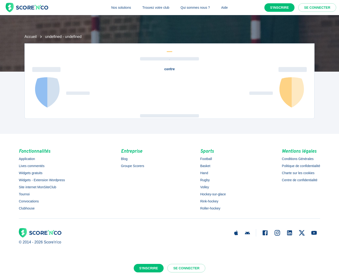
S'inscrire (279, 7)
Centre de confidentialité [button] (299, 180)
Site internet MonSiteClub (37, 187)
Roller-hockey (210, 208)
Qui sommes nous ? (195, 7)
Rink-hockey (209, 201)
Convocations (29, 201)
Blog (124, 159)
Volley (204, 187)
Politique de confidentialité (301, 166)
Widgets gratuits (30, 173)
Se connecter (317, 7)
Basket (205, 166)
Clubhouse (27, 208)
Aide (224, 7)
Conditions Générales (298, 159)
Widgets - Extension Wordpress (42, 180)
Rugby (205, 180)
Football (206, 159)
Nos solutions (121, 7)
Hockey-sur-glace (213, 194)
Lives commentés (31, 166)
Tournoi (24, 194)
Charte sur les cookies (298, 173)
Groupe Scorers (132, 166)
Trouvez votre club (155, 7)
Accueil (30, 37)
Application (27, 159)
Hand (204, 173)
